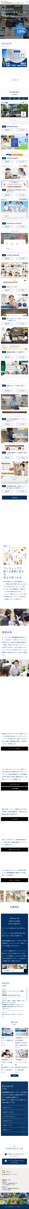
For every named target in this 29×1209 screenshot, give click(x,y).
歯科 (24, 98)
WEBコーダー (7, 1130)
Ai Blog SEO (6, 705)
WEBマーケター (8, 1125)
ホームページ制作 (8, 693)
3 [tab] (15, 80)
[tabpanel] (14, 63)
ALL (5, 98)
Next (27, 64)
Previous (1, 64)
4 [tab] (18, 80)
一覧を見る (14, 498)
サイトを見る (22, 130)
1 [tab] (11, 80)
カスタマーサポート (9, 1116)
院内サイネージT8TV (9, 709)
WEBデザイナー (8, 1121)
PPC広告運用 (6, 701)
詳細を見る (7, 130)
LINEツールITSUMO (8, 713)
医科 (14, 98)
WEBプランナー (8, 1108)
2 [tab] (13, 80)
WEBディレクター (8, 1112)
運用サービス (6, 697)
